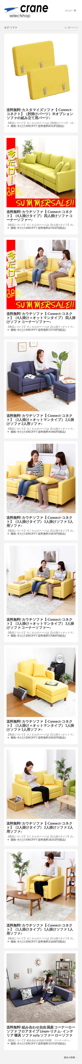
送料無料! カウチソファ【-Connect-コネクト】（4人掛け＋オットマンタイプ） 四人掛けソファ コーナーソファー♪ (41, 318)
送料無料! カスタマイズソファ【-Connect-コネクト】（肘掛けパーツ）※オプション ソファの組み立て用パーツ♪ (40, 114)
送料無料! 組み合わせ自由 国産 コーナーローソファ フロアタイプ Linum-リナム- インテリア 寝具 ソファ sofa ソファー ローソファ (41, 1031)
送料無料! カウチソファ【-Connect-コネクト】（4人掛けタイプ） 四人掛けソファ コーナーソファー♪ (40, 216)
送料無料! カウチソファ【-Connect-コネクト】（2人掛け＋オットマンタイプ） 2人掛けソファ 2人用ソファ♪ (40, 420)
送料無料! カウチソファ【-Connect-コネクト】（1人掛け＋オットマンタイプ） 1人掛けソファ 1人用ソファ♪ (40, 725)
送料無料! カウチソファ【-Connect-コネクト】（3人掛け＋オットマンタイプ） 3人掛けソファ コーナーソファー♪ (40, 623)
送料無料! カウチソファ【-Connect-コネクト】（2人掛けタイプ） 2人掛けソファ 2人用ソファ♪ (40, 827)
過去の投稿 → (71, 1057)
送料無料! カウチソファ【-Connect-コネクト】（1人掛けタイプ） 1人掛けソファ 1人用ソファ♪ (40, 929)
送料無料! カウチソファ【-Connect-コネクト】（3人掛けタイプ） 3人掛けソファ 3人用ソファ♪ (40, 522)
